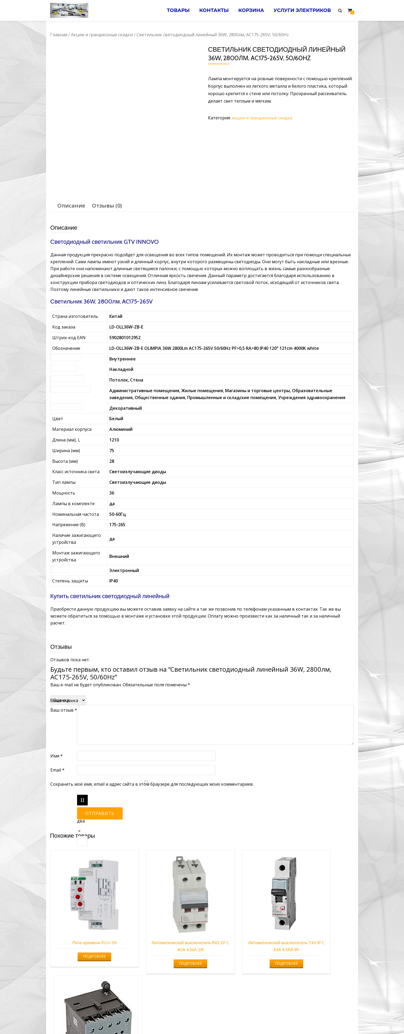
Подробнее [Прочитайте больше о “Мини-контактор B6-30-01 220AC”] (317, 944)
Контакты (211, 10)
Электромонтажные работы (240, 1019)
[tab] (71, 206)
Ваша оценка (64, 700)
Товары (173, 10)
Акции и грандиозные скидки (102, 35)
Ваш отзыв (63, 710)
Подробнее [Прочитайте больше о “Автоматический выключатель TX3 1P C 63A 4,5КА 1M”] (240, 951)
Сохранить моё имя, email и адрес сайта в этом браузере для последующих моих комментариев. (152, 784)
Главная (58, 35)
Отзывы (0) (107, 205)
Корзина (249, 10)
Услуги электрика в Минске (162, 1019)
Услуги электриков (301, 10)
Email (57, 770)
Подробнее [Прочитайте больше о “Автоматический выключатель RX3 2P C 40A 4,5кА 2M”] (162, 951)
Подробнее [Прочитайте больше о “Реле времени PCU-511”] (85, 937)
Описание (71, 205)
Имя (56, 756)
